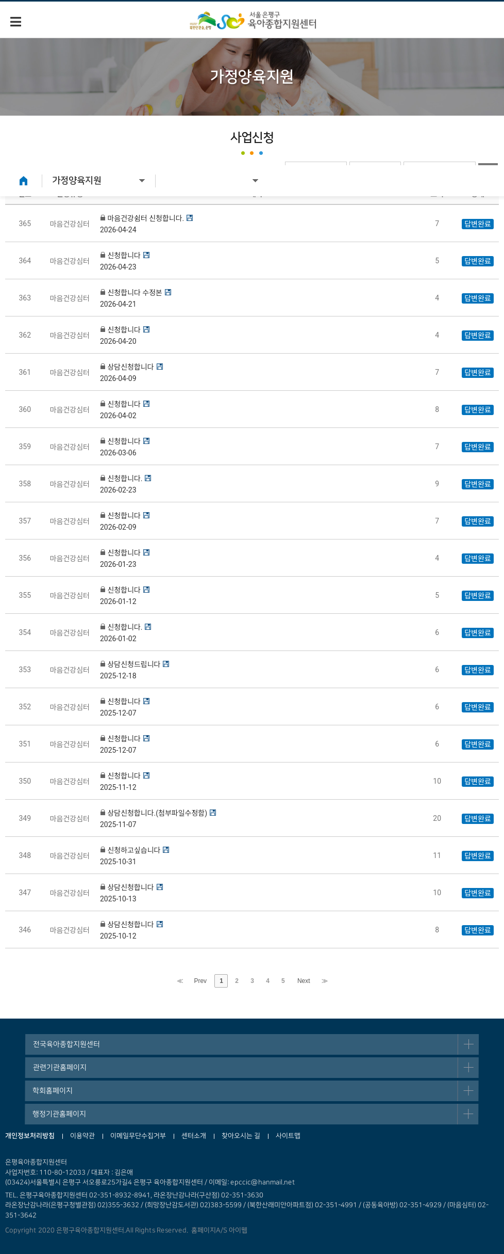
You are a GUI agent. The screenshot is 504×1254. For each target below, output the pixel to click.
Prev (200, 981)
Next (303, 981)
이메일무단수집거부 (138, 1135)
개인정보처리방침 (30, 1135)
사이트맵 (288, 1135)
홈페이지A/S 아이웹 (217, 1230)
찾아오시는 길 (241, 1135)
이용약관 (82, 1135)
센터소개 (193, 1135)
